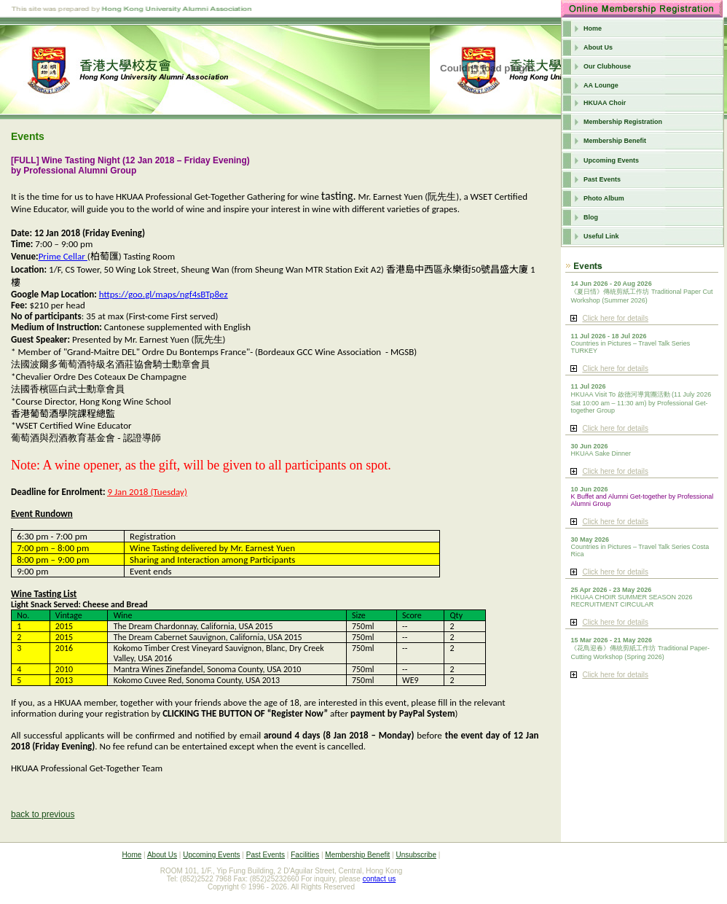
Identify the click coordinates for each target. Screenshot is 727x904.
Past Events (602, 179)
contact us (379, 879)
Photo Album (603, 198)
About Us (598, 47)
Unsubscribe (416, 855)
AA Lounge (600, 85)
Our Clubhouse (607, 66)
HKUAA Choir (604, 102)
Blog (590, 217)
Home (592, 28)
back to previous (42, 814)
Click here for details (615, 318)
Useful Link (601, 236)
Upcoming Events (611, 160)
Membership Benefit (614, 140)
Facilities (305, 855)
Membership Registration (622, 121)
